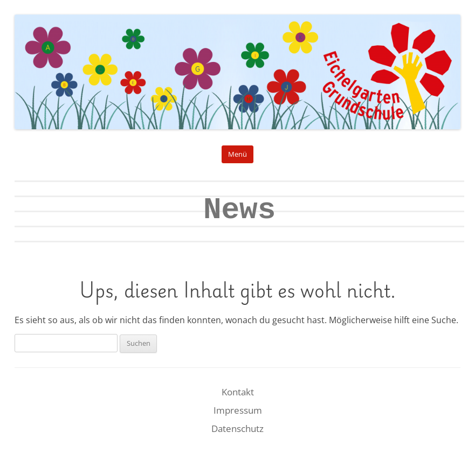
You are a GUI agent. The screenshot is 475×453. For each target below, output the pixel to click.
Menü (237, 154)
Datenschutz (237, 428)
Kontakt (238, 392)
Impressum (238, 410)
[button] (23, 429)
